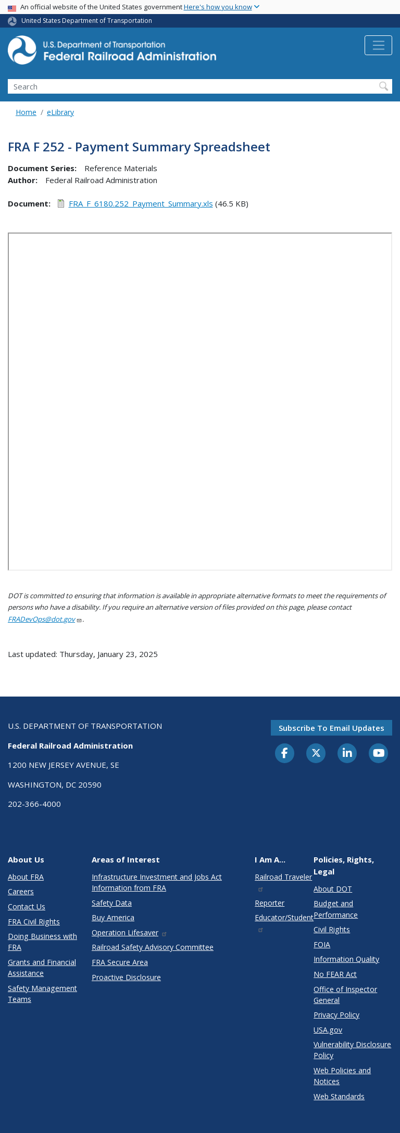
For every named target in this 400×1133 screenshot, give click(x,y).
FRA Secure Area (120, 962)
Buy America (113, 917)
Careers (21, 891)
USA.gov (328, 1030)
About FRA (26, 877)
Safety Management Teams (42, 993)
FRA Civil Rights (34, 921)
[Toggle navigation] (378, 45)
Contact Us (26, 906)
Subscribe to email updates (331, 728)
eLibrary (60, 112)
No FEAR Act (335, 974)
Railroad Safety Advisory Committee (153, 947)
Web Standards (339, 1096)
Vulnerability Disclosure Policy (352, 1049)
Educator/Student (284, 922)
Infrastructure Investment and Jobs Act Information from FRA (157, 882)
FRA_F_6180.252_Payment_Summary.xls (141, 203)
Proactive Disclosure (126, 977)
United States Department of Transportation (86, 20)
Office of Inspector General (345, 994)
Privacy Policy (336, 1015)
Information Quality (346, 959)
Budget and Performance (336, 908)
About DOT (333, 889)
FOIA (322, 944)
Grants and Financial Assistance (42, 967)
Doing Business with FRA (42, 941)
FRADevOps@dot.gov (45, 619)
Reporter (269, 903)
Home (26, 112)
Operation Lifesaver (130, 932)
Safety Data (112, 903)
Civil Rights (332, 929)
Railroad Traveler (283, 882)
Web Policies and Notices (342, 1075)
